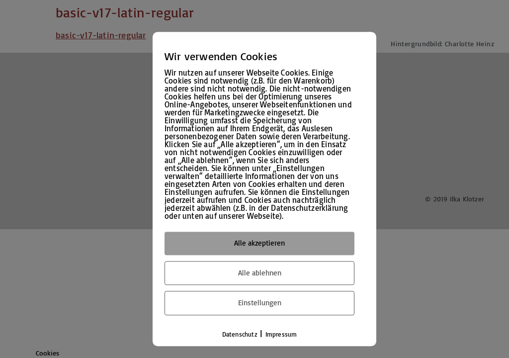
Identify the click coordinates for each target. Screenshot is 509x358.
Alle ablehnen (259, 272)
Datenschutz (239, 334)
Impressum (281, 334)
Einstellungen (259, 302)
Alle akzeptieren (259, 243)
